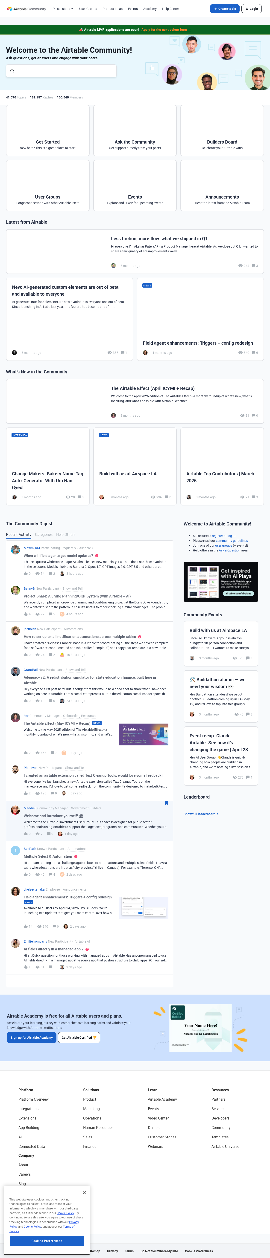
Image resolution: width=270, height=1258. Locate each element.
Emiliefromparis (35, 941)
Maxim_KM (32, 548)
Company (26, 1155)
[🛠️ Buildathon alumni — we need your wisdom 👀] (221, 696)
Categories (44, 534)
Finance (89, 1146)
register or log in (223, 536)
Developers (220, 1118)
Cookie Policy (65, 1241)
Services (218, 1108)
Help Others (65, 534)
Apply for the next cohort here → (166, 29)
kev (26, 715)
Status (23, 1193)
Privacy (112, 1251)
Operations (92, 1118)
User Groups (88, 8)
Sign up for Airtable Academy (32, 1037)
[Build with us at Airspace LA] (135, 466)
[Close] (84, 1221)
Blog (22, 1183)
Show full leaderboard (202, 814)
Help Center (170, 8)
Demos (153, 1127)
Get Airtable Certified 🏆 (79, 1037)
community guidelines (232, 540)
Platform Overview (33, 1099)
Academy (150, 8)
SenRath (30, 848)
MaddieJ (30, 808)
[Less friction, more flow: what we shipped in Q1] (135, 251)
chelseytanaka (34, 889)
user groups (223, 545)
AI (20, 1137)
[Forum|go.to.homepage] (26, 8)
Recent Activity (18, 534)
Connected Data (31, 1146)
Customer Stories (162, 1137)
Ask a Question (230, 550)
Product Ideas (113, 8)
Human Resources (98, 1127)
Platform (25, 1089)
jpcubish (30, 629)
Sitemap (94, 1251)
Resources (220, 1089)
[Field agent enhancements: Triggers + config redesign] (200, 319)
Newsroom (27, 1202)
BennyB (29, 588)
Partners (218, 1099)
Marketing (91, 1108)
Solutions (91, 1089)
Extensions (27, 1118)
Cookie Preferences (199, 1251)
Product (89, 1099)
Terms (129, 1251)
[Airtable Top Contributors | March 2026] (222, 466)
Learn (152, 1089)
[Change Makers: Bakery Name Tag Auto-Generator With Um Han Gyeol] (48, 466)
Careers (24, 1174)
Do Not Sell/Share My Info (159, 1251)
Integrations (28, 1108)
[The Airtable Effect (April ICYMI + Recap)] (135, 401)
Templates (220, 1137)
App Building (28, 1127)
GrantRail (31, 669)
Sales (87, 1137)
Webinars (155, 1146)
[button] (225, 8)
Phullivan (31, 767)
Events (133, 8)
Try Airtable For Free (34, 1212)
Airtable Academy (162, 1099)
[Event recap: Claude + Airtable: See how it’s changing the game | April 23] (221, 756)
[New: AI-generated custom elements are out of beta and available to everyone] (69, 319)
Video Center (158, 1118)
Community (221, 1127)
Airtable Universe (225, 1146)
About (23, 1164)
